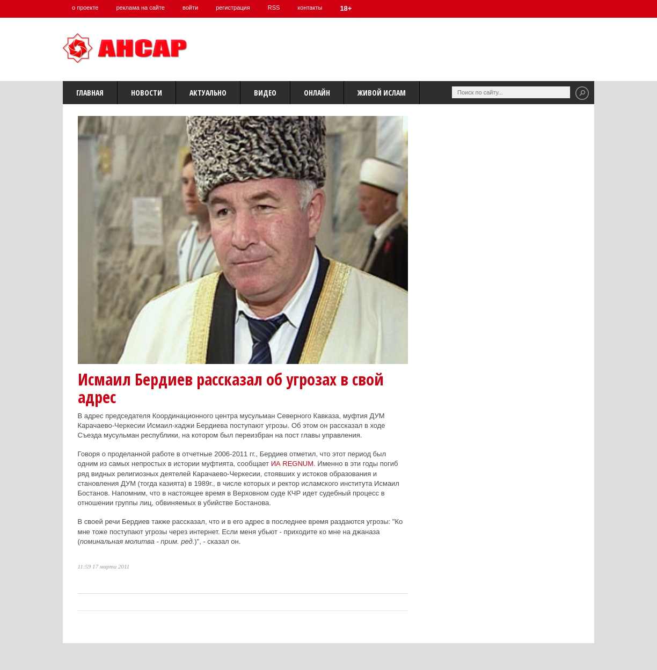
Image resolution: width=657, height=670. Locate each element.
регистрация (233, 7)
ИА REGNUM (292, 464)
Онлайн (317, 93)
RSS (274, 7)
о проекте (85, 7)
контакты (309, 7)
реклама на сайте (140, 7)
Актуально (208, 93)
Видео (265, 93)
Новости (146, 93)
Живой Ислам (381, 93)
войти (190, 7)
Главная (90, 93)
